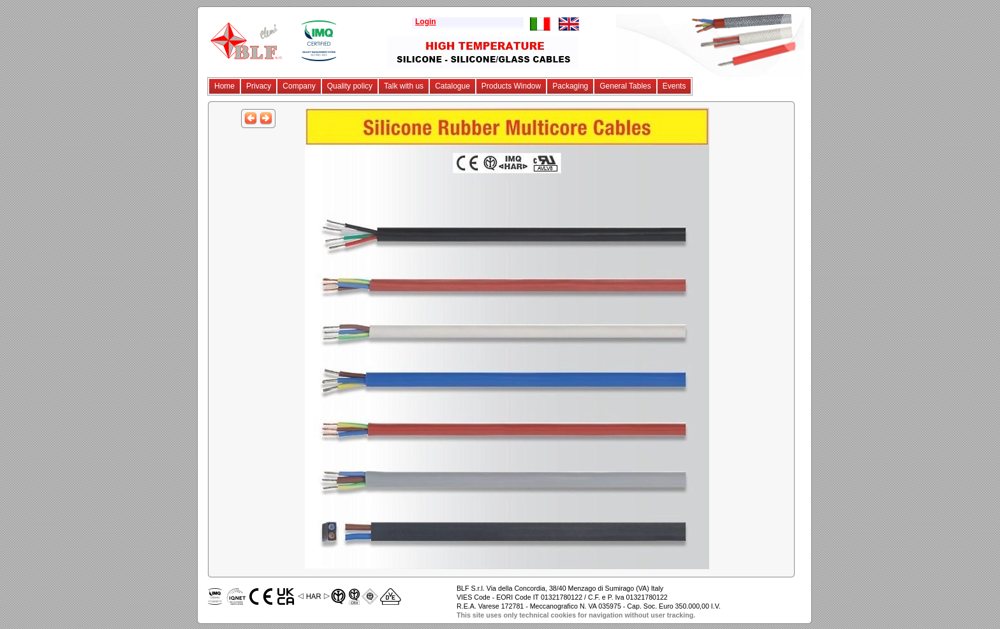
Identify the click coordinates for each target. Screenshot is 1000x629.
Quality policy (349, 86)
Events (674, 86)
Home (224, 86)
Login (425, 21)
